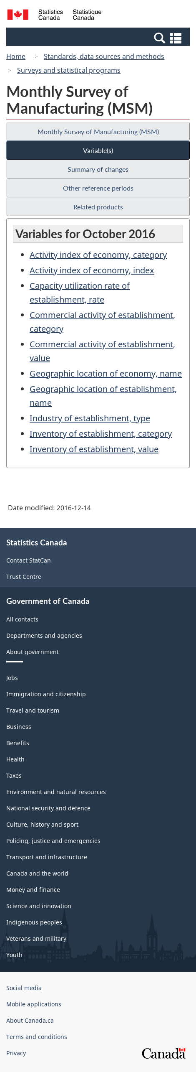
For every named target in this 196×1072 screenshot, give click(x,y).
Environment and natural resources (56, 792)
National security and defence (48, 808)
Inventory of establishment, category (101, 433)
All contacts (22, 619)
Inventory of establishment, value (94, 449)
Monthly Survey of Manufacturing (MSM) (98, 131)
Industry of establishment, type (90, 418)
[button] (99, 37)
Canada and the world (37, 873)
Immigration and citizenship (46, 694)
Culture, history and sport (42, 824)
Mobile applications (33, 1004)
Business (18, 727)
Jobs (12, 678)
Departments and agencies (44, 635)
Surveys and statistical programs (69, 70)
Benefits (17, 743)
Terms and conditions (36, 1037)
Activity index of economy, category (98, 254)
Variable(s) (98, 150)
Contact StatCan (28, 560)
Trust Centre (23, 577)
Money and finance (33, 890)
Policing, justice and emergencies (53, 841)
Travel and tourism (32, 710)
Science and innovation (38, 906)
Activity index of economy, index (92, 270)
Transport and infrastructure (46, 857)
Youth (14, 955)
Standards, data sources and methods (104, 56)
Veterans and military (36, 938)
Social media (24, 988)
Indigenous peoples (34, 922)
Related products (98, 207)
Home (15, 56)
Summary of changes (98, 169)
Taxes (14, 775)
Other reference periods (98, 188)
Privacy (16, 1053)
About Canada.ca (30, 1020)
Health (15, 759)
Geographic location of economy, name (106, 373)
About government (32, 652)
